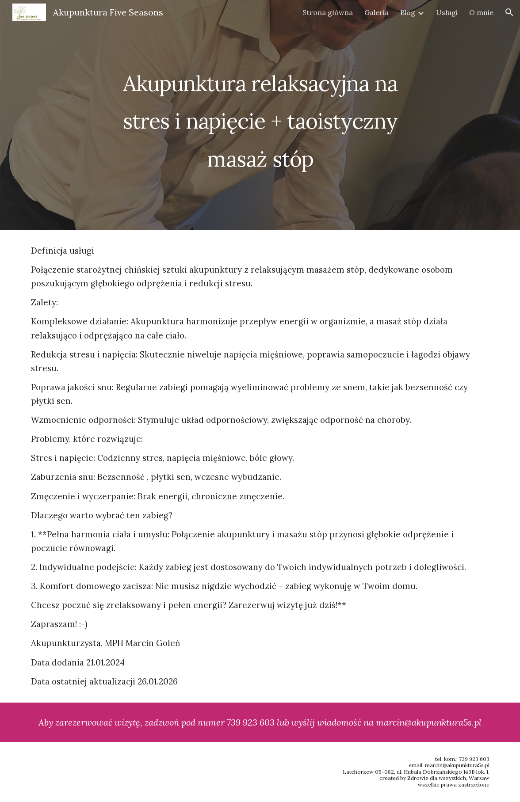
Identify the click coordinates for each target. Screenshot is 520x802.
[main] (260, 115)
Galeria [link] (376, 12)
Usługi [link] (447, 12)
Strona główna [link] (327, 12)
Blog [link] (407, 12)
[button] (509, 12)
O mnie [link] (481, 12)
